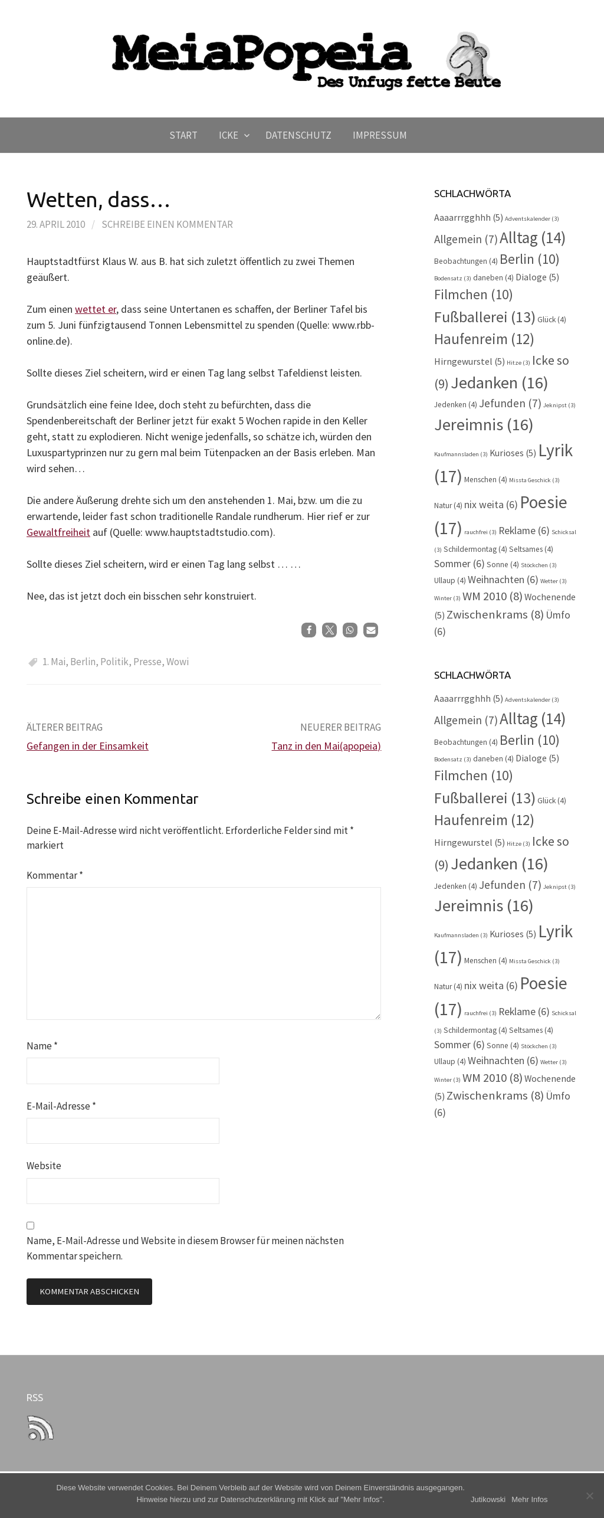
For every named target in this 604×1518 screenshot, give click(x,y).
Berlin (83, 661)
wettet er (95, 309)
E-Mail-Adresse (61, 1106)
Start (183, 135)
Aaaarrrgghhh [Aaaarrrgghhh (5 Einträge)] (468, 217)
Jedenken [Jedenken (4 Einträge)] (455, 405)
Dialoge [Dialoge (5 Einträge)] (537, 277)
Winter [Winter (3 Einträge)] (447, 598)
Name (42, 1045)
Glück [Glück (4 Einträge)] (551, 320)
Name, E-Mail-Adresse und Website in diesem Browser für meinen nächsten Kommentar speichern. (185, 1248)
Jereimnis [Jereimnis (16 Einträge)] (484, 424)
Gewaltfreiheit (58, 532)
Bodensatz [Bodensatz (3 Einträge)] (452, 278)
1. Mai (53, 661)
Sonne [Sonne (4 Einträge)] (503, 565)
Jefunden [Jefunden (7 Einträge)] (510, 403)
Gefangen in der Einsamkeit (88, 746)
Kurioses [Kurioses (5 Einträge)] (513, 453)
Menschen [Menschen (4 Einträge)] (485, 480)
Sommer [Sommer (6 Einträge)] (459, 563)
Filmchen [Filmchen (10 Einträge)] (473, 294)
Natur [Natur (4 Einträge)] (448, 505)
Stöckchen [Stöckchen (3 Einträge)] (539, 565)
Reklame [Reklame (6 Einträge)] (524, 530)
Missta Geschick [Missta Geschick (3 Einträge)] (534, 480)
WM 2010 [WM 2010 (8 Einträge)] (492, 596)
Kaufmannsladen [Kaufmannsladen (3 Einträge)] (461, 454)
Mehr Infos (529, 1499)
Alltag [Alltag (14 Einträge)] (533, 237)
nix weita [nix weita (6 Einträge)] (491, 504)
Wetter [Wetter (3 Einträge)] (553, 581)
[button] (308, 630)
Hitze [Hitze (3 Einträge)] (518, 363)
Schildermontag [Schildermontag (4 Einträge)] (475, 549)
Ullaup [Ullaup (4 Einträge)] (450, 580)
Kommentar (55, 875)
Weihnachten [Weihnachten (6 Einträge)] (503, 579)
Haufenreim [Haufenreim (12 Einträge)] (484, 338)
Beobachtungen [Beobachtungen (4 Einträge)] (466, 261)
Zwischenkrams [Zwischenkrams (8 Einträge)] (495, 614)
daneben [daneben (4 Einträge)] (493, 278)
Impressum (380, 135)
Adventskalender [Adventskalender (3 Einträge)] (532, 219)
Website (44, 1165)
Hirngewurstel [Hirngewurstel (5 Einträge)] (469, 361)
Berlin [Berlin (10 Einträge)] (530, 258)
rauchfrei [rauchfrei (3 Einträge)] (480, 532)
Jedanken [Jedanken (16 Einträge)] (500, 382)
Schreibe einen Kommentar (167, 224)
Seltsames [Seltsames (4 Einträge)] (531, 549)
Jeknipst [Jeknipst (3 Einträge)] (559, 405)
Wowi (177, 661)
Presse (147, 661)
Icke (228, 135)
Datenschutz (298, 135)
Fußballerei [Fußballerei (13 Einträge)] (485, 316)
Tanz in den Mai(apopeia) (326, 746)
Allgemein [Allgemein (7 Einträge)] (466, 239)
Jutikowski (488, 1499)
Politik (114, 661)
